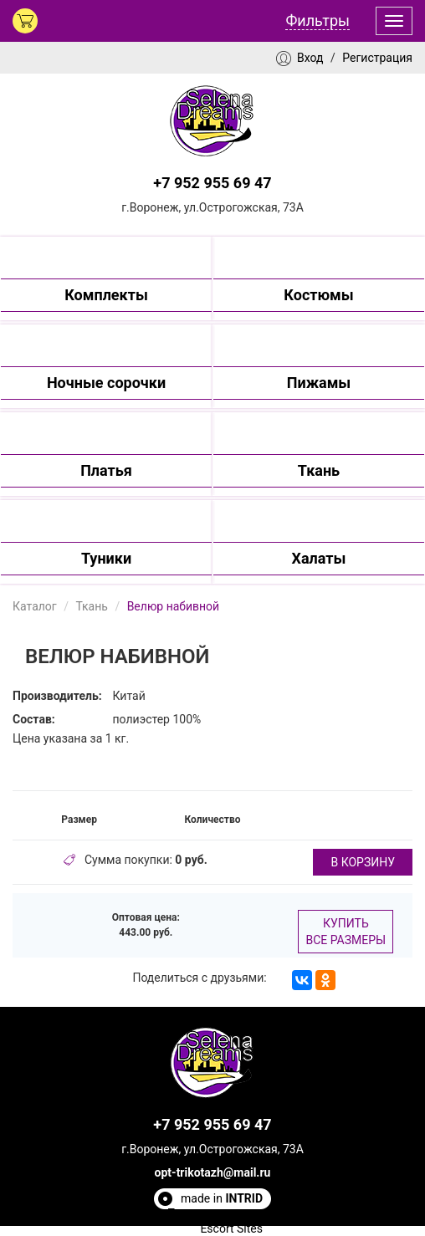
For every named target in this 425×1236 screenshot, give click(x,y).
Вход (310, 57)
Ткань (91, 606)
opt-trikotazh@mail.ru (213, 1172)
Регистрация (377, 57)
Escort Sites (231, 1228)
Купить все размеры (345, 932)
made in (222, 1198)
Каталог (35, 606)
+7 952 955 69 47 (212, 183)
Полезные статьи (215, 1213)
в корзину (362, 862)
